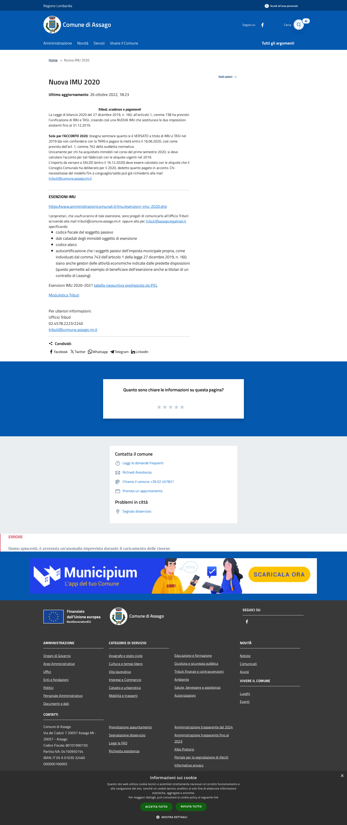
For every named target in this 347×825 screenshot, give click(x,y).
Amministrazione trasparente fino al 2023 (201, 738)
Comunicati (248, 663)
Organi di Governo (57, 655)
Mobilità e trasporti (123, 695)
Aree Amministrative (59, 663)
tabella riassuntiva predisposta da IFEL (126, 285)
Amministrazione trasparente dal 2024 (203, 727)
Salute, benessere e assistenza (197, 687)
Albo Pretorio (184, 749)
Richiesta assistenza (124, 751)
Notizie (245, 655)
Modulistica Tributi (64, 295)
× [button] (342, 776)
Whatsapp (97, 351)
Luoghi (245, 693)
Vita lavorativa (120, 671)
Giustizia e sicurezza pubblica (196, 663)
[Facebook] (258, 24)
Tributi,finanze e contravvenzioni (199, 671)
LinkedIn (139, 351)
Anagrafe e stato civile (126, 655)
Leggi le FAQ (118, 743)
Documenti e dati (56, 703)
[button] (173, 817)
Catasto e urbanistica (125, 687)
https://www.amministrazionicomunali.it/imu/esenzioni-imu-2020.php (108, 206)
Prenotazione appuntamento (130, 727)
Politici (48, 687)
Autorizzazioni (185, 695)
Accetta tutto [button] (156, 807)
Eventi (245, 701)
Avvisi (244, 671)
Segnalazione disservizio (127, 735)
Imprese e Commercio (125, 679)
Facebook (58, 351)
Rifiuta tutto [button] (191, 806)
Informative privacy (189, 765)
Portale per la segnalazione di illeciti (201, 757)
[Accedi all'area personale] (281, 6)
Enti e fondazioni (56, 679)
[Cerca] (298, 24)
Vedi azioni (228, 77)
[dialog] (173, 798)
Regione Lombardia (57, 5)
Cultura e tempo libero (126, 663)
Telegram (119, 351)
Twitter (77, 351)
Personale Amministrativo (63, 695)
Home (53, 60)
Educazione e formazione (193, 655)
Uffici (47, 671)
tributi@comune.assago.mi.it (70, 178)
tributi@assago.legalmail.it (166, 221)
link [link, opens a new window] (216, 797)
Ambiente (181, 679)
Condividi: (60, 344)
